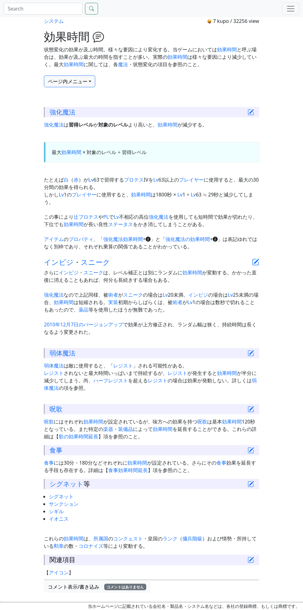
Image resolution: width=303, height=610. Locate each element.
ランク (170, 538)
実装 (113, 302)
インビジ (59, 262)
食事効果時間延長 (128, 470)
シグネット (66, 483)
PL (106, 216)
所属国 (100, 538)
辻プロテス (86, 216)
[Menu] (290, 8)
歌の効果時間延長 (78, 436)
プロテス (134, 179)
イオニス (59, 518)
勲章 (59, 546)
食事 (55, 450)
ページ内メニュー (67, 81)
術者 (113, 294)
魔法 (123, 64)
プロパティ (81, 239)
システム (54, 21)
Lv (91, 179)
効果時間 (227, 49)
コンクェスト (128, 538)
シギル (56, 511)
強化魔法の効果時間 (187, 239)
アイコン (59, 572)
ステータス (120, 224)
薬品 (83, 309)
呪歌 (55, 409)
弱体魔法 (62, 353)
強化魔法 (62, 112)
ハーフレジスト (110, 380)
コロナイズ (91, 546)
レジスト (123, 365)
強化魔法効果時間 (123, 239)
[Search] (43, 9)
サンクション (64, 503)
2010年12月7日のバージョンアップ (83, 324)
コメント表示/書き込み (97, 586)
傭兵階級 (192, 538)
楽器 (108, 429)
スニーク (95, 262)
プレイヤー (191, 179)
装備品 (125, 429)
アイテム (54, 239)
